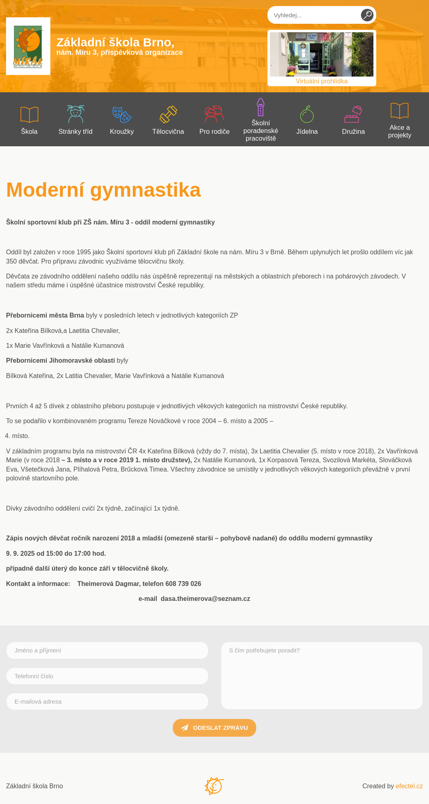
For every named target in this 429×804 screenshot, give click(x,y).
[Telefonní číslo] (107, 676)
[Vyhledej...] (321, 15)
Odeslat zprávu (214, 728)
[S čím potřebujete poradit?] (322, 676)
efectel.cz (409, 786)
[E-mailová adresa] (107, 701)
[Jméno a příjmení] (107, 650)
